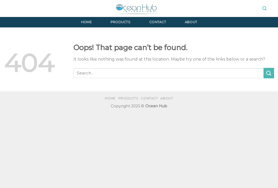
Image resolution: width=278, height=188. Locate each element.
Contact (157, 22)
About (191, 22)
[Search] (264, 8)
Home (86, 22)
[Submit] (269, 73)
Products (120, 22)
